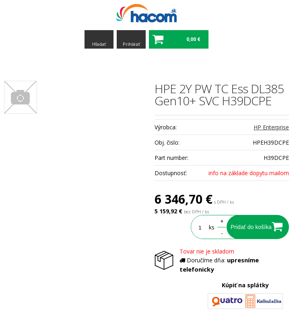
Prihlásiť (131, 44)
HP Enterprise (271, 127)
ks (212, 227)
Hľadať (99, 44)
